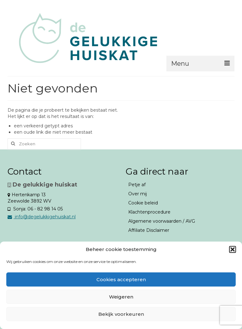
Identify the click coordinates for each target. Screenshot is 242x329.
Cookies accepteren (121, 279)
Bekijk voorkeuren (121, 314)
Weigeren (121, 297)
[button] (232, 249)
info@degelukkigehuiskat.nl (42, 217)
